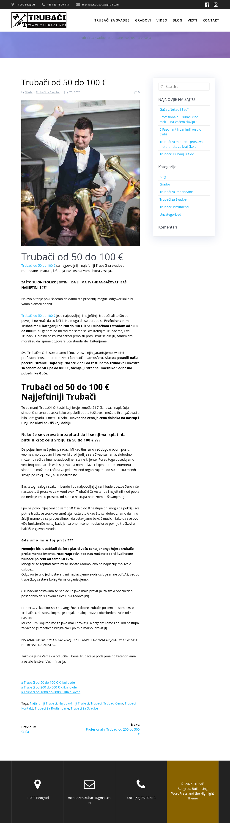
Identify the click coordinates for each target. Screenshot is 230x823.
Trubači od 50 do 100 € (38, 265)
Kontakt (211, 20)
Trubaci (96, 703)
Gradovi (143, 20)
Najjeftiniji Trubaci (43, 703)
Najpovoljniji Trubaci (73, 703)
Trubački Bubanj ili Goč (177, 154)
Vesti (192, 20)
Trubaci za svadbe (84, 708)
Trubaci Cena (113, 703)
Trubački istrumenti (174, 207)
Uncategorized (170, 214)
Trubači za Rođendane (176, 192)
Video (161, 20)
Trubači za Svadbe (48, 92)
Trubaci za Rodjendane (52, 708)
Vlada (29, 92)
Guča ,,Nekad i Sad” (174, 109)
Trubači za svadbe (111, 20)
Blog (177, 20)
